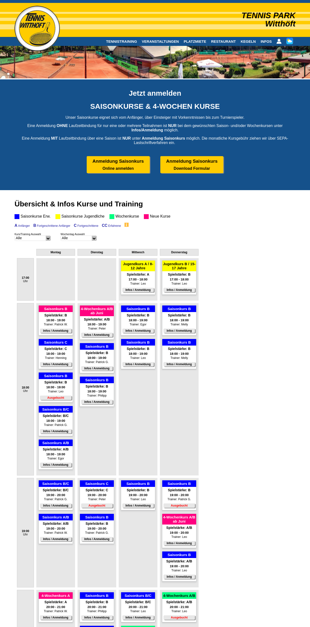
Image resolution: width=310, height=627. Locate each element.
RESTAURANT (223, 41)
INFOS (266, 41)
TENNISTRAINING (121, 41)
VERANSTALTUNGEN (160, 41)
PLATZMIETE (195, 41)
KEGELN (248, 41)
